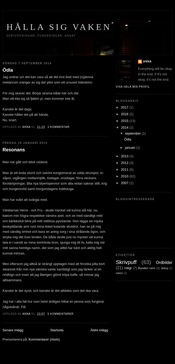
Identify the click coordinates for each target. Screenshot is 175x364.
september (133, 133)
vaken (119, 273)
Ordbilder (164, 262)
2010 (125, 176)
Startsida (56, 330)
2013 (125, 156)
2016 (125, 114)
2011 (125, 169)
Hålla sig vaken (58, 27)
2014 (125, 127)
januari (130, 148)
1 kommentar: (59, 127)
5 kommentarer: (61, 313)
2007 (125, 183)
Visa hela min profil (133, 86)
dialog (164, 268)
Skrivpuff (126, 262)
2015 (125, 121)
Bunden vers (146, 268)
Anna (147, 61)
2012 (125, 163)
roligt (128, 268)
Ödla (8, 70)
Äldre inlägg (99, 330)
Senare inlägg (13, 330)
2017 (125, 107)
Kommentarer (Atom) (44, 339)
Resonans (14, 149)
